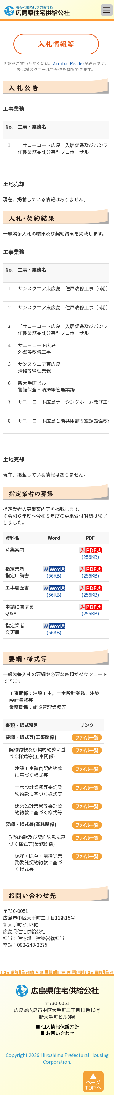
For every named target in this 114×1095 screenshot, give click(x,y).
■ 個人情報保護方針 (57, 1026)
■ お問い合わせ (57, 1033)
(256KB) (90, 554)
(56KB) (54, 572)
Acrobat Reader (68, 63)
